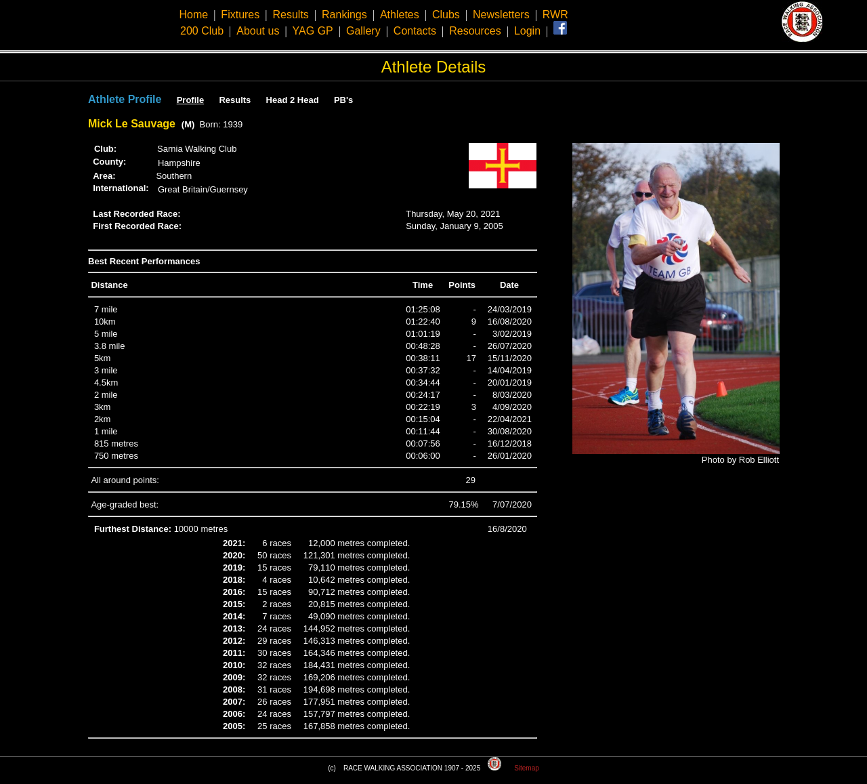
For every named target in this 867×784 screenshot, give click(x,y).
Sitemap (526, 768)
